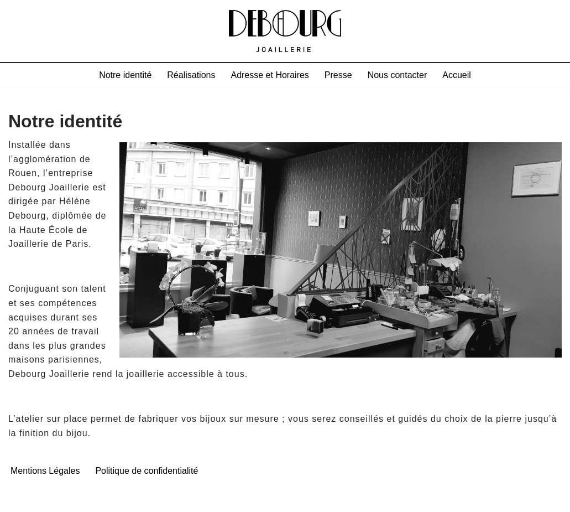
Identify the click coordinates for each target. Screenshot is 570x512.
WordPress (124, 498)
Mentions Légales (45, 470)
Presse (338, 75)
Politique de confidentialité (146, 470)
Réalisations (191, 75)
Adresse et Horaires (269, 75)
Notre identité (125, 75)
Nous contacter (397, 75)
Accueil (456, 75)
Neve (19, 498)
